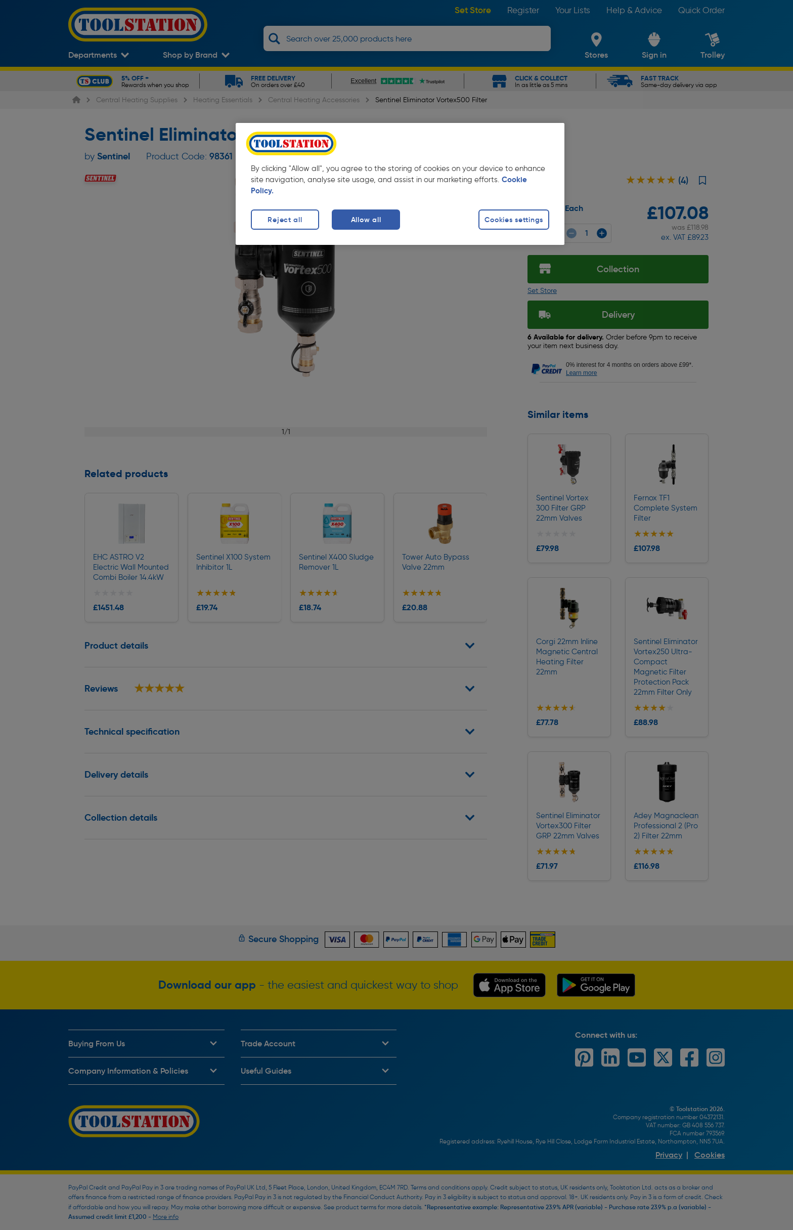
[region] (400, 184)
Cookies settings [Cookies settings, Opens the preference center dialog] (513, 219)
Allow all (366, 219)
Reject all (285, 219)
